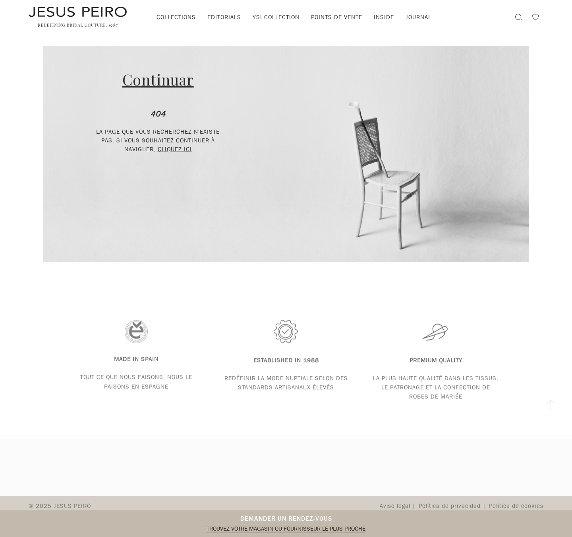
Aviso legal (395, 510)
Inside (384, 17)
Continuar (158, 79)
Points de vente (336, 17)
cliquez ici (175, 149)
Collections (176, 17)
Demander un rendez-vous (286, 518)
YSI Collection (276, 17)
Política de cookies (516, 510)
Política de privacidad (450, 510)
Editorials (224, 17)
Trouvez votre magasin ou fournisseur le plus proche (286, 529)
